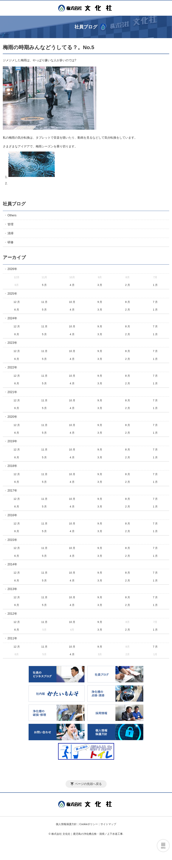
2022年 (12, 367)
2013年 (12, 589)
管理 (10, 224)
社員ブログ (14, 203)
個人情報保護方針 (66, 824)
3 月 (99, 284)
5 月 (44, 284)
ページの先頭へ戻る (88, 783)
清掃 (10, 233)
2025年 (12, 293)
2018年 (12, 465)
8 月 (127, 301)
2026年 (12, 269)
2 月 (127, 284)
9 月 (99, 301)
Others (11, 215)
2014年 (12, 564)
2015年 (12, 539)
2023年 (12, 342)
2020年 (12, 416)
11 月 (44, 301)
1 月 (155, 284)
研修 (10, 242)
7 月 (155, 301)
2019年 (12, 441)
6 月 (16, 309)
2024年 (12, 318)
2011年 (12, 638)
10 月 (72, 301)
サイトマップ (108, 824)
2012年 (12, 613)
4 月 (72, 284)
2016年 (12, 515)
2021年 (12, 392)
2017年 (12, 490)
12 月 (16, 301)
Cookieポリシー (88, 824)
